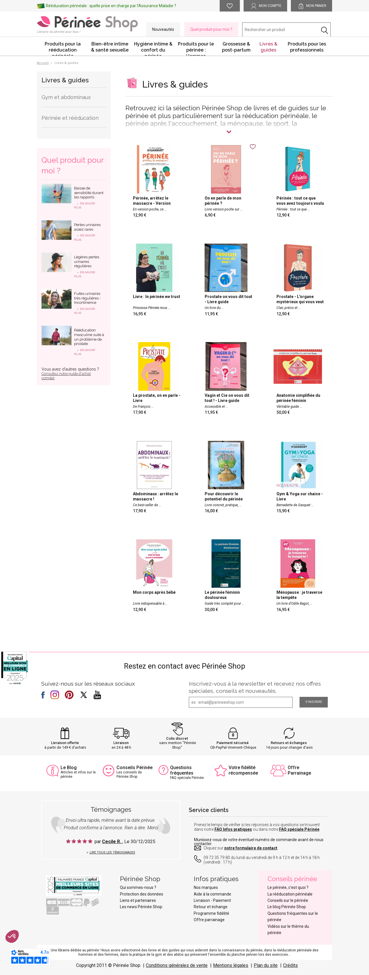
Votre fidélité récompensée (243, 770)
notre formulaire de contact (250, 848)
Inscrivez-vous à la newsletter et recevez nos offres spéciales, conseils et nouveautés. (255, 687)
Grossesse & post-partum (236, 47)
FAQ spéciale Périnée (299, 829)
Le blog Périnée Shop (287, 906)
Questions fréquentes (181, 770)
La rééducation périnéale (290, 894)
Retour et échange (210, 906)
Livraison (121, 743)
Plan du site (266, 965)
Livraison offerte (65, 743)
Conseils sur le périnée (288, 900)
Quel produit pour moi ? (211, 29)
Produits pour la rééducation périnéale (63, 48)
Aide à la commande (212, 894)
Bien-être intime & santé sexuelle (110, 47)
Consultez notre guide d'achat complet (66, 376)
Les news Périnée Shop (141, 906)
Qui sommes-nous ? (138, 887)
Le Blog (69, 767)
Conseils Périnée (134, 767)
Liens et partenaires (138, 900)
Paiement (222, 900)
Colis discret (177, 738)
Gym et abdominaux (66, 97)
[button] (12, 936)
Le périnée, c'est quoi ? (288, 887)
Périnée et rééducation (70, 118)
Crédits (290, 965)
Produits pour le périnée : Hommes (196, 48)
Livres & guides (268, 47)
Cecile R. (112, 841)
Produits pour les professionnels (307, 47)
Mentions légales (230, 965)
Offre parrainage (209, 919)
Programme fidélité (211, 913)
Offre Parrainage (299, 770)
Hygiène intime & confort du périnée (153, 48)
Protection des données (141, 894)
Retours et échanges (289, 743)
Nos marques (206, 887)
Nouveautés (163, 29)
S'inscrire (313, 702)
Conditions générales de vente (177, 965)
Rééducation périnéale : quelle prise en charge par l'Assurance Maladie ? (111, 5)
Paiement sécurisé (232, 743)
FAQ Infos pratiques (233, 829)
